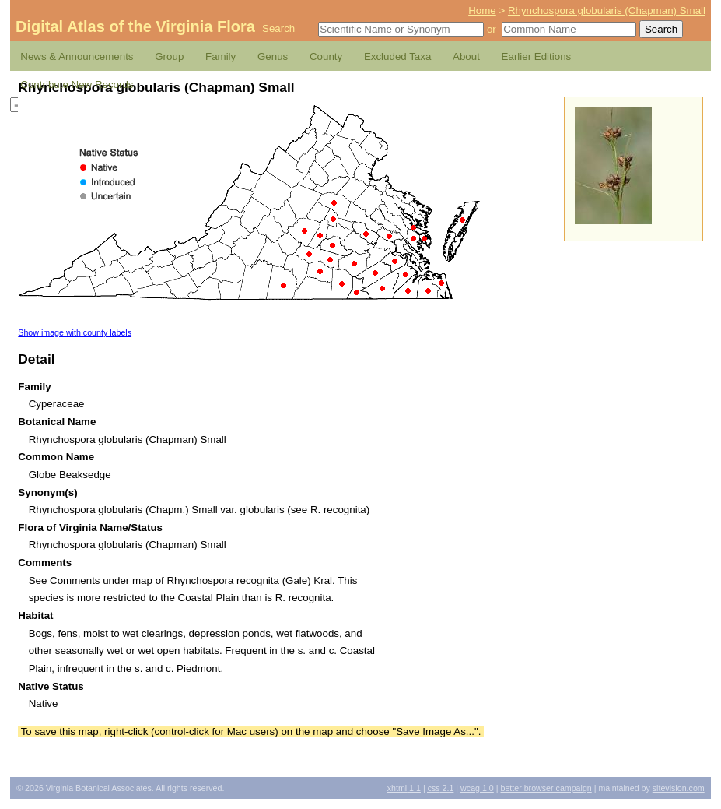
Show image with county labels (74, 332)
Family (220, 56)
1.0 (477, 788)
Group (169, 56)
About (466, 56)
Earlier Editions (537, 56)
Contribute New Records (76, 84)
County (326, 56)
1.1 (404, 788)
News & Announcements (76, 56)
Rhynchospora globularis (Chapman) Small (606, 10)
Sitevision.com (679, 788)
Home (482, 10)
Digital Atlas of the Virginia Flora (135, 26)
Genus (272, 56)
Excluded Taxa (397, 56)
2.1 (441, 788)
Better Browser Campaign (545, 788)
